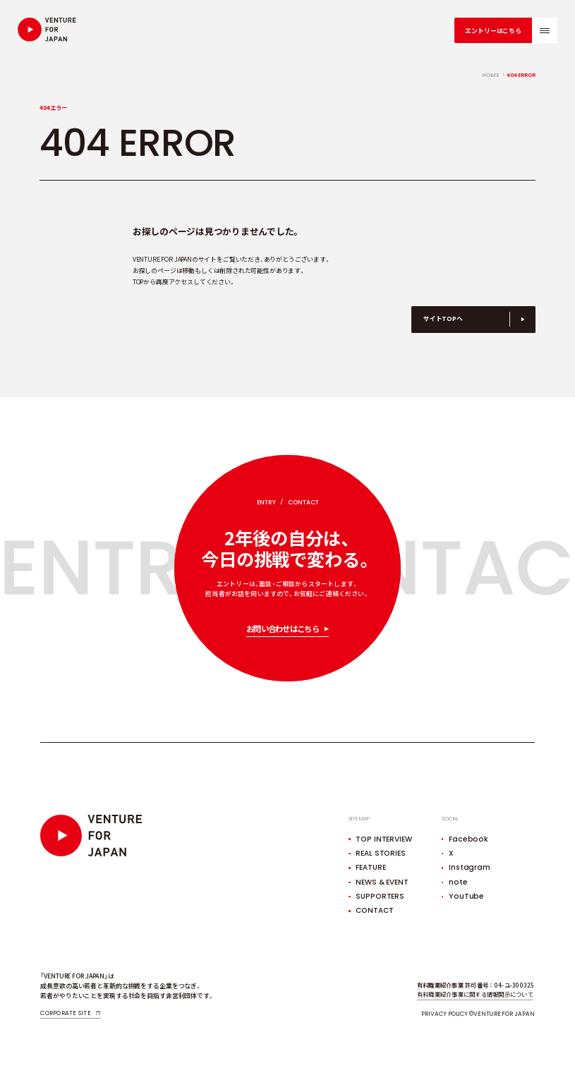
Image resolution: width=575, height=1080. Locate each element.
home (491, 75)
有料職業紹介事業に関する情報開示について (475, 994)
